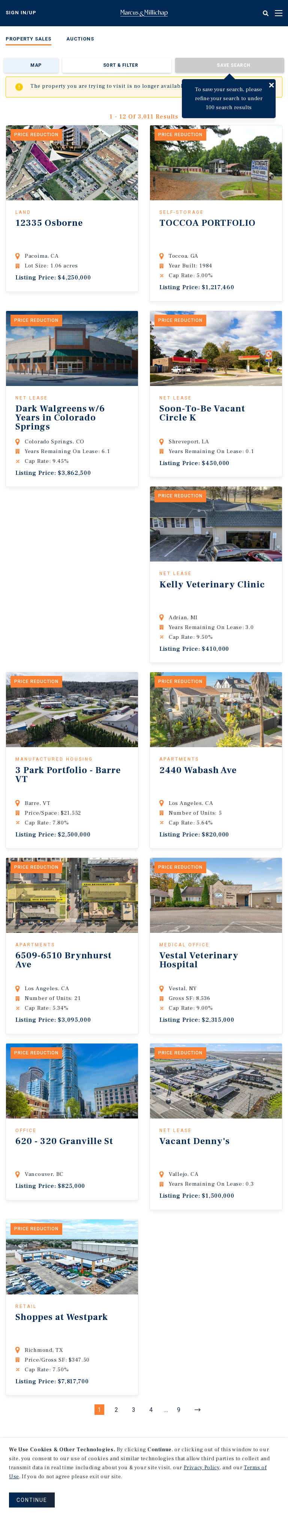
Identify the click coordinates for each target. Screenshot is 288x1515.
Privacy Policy (202, 1467)
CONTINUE (31, 1500)
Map (35, 65)
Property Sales (28, 39)
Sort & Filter (120, 65)
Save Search (233, 65)
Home (144, 13)
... (166, 1409)
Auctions (80, 39)
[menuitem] (28, 40)
